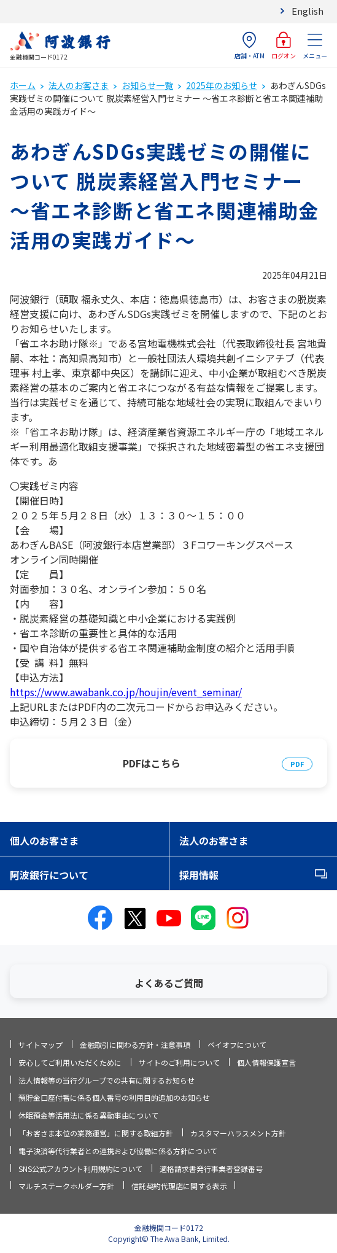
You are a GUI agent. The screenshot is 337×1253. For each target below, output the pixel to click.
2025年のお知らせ (221, 85)
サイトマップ (40, 1044)
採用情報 (199, 874)
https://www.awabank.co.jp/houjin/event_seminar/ (126, 692)
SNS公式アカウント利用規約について (80, 1168)
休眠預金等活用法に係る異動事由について (88, 1115)
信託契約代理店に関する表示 (179, 1186)
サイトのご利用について (179, 1062)
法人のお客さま (78, 85)
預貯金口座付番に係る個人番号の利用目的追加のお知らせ (114, 1097)
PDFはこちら (151, 763)
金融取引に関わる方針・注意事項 (135, 1044)
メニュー (315, 45)
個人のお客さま (44, 840)
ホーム (23, 85)
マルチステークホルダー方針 (66, 1186)
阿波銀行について (49, 874)
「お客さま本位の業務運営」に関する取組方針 (95, 1133)
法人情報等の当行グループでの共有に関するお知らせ (106, 1080)
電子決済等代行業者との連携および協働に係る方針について (117, 1151)
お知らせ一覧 (147, 85)
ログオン (283, 45)
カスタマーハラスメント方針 (238, 1133)
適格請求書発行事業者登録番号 (211, 1168)
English (307, 10)
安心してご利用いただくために (70, 1062)
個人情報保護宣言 (266, 1062)
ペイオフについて (236, 1044)
